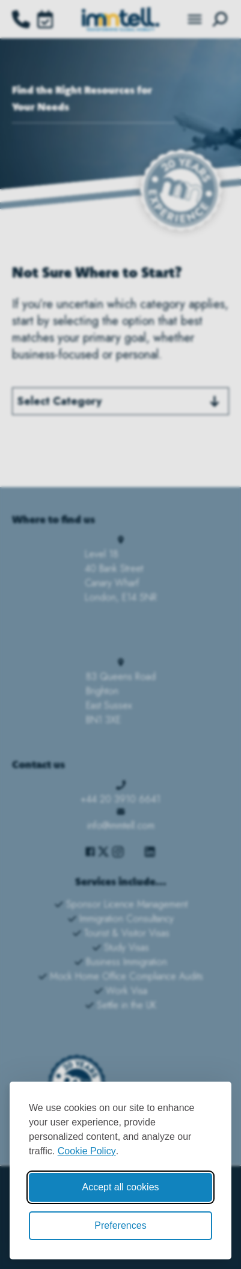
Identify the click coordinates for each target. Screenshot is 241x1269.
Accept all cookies (120, 1187)
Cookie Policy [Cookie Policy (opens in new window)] (87, 1151)
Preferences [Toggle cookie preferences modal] (120, 1225)
